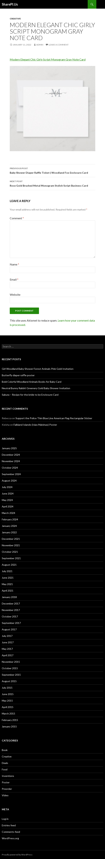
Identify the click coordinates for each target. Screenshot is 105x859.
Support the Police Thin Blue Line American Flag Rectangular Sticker (54, 418)
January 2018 (9, 597)
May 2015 (7, 700)
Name (14, 264)
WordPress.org (10, 838)
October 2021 (10, 551)
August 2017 (9, 629)
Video (5, 795)
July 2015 (7, 687)
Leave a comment (59, 44)
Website (15, 294)
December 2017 (11, 603)
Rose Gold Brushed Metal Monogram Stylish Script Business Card (52, 183)
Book (5, 750)
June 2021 (8, 577)
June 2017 (8, 642)
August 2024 (9, 480)
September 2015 (11, 674)
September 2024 (11, 474)
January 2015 (9, 726)
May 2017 (7, 648)
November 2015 (11, 661)
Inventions (8, 775)
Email (14, 279)
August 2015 (9, 681)
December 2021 (11, 538)
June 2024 (8, 493)
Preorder (7, 788)
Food (4, 769)
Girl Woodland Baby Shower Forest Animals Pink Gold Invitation (37, 368)
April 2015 (7, 707)
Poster (6, 782)
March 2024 (8, 512)
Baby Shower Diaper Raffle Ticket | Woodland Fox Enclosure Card (52, 170)
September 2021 (11, 558)
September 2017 (11, 622)
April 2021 (7, 590)
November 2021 (11, 545)
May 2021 (7, 584)
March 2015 (8, 713)
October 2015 (10, 668)
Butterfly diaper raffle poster (18, 375)
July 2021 (7, 571)
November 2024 (11, 461)
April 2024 (7, 506)
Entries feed (9, 825)
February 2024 (10, 519)
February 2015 (10, 719)
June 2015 (8, 694)
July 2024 (7, 487)
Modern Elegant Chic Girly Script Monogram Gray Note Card (48, 59)
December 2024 (11, 454)
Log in (5, 818)
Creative (15, 18)
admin (39, 44)
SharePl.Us (10, 4)
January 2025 (9, 448)
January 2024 (9, 525)
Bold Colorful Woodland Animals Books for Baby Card (31, 381)
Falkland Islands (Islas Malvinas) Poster (35, 424)
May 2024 (7, 499)
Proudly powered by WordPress (17, 854)
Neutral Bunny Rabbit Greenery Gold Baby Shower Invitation (36, 388)
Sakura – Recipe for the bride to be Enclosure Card (30, 394)
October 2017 (10, 616)
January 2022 (9, 532)
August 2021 (9, 564)
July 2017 (7, 635)
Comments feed (11, 831)
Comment (17, 218)
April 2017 (7, 655)
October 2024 (10, 467)
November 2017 (11, 609)
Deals (5, 762)
